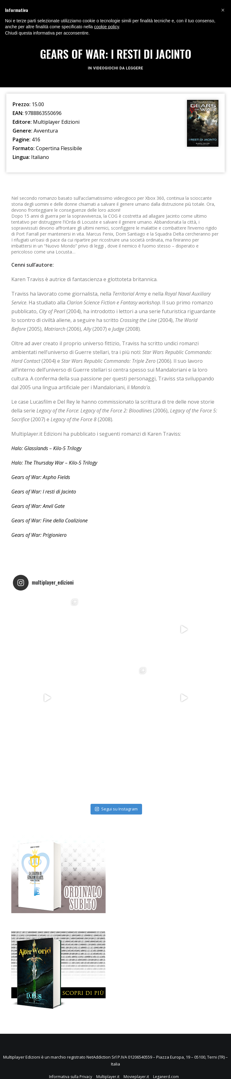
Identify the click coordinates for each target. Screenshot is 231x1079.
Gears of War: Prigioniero (39, 534)
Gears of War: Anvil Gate (38, 506)
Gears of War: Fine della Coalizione (50, 520)
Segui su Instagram (116, 809)
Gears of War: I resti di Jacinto (43, 491)
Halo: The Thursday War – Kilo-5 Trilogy (54, 462)
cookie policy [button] (106, 26)
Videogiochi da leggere (118, 68)
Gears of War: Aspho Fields (41, 477)
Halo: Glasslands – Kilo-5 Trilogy (46, 448)
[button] (223, 10)
